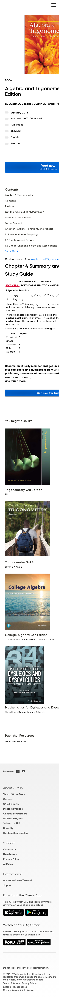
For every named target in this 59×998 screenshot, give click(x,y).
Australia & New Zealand (17, 880)
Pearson (15, 143)
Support (9, 843)
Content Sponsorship (15, 833)
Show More (11, 251)
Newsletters (10, 854)
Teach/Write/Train (14, 794)
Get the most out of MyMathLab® (25, 212)
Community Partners (15, 813)
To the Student (13, 223)
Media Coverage (13, 808)
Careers (7, 799)
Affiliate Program (13, 818)
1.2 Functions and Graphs (19, 240)
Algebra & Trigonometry (19, 195)
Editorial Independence (15, 986)
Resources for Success (18, 217)
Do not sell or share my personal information (25, 967)
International (12, 874)
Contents (10, 200)
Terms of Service (11, 983)
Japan (7, 885)
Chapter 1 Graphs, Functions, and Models (29, 229)
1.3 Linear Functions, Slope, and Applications (31, 245)
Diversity (8, 828)
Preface (9, 206)
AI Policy (8, 864)
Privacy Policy (11, 859)
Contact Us (9, 849)
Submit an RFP (11, 823)
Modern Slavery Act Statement (18, 990)
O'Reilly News (11, 804)
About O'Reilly (13, 788)
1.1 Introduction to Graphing (21, 234)
